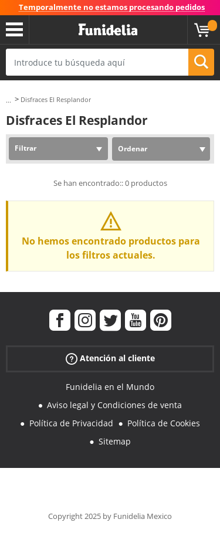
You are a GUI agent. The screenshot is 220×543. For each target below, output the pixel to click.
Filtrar (25, 148)
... (8, 100)
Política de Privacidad (71, 423)
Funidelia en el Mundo (110, 386)
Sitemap (115, 441)
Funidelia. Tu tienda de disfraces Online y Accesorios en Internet (108, 29)
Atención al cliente (110, 358)
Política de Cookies (163, 423)
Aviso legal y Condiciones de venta (114, 404)
